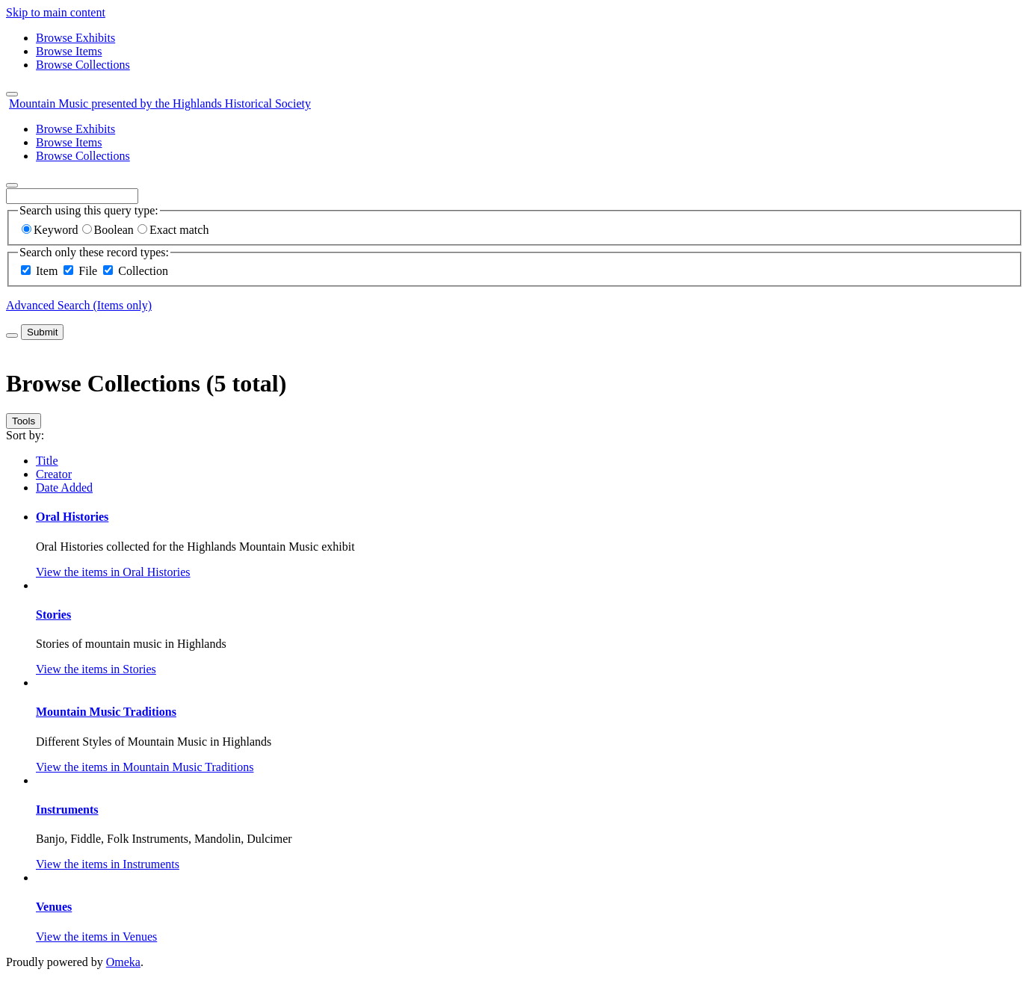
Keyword (50, 229)
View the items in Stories (96, 669)
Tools (23, 421)
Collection (143, 270)
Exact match (173, 229)
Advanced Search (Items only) (79, 305)
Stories (53, 614)
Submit (42, 332)
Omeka (123, 962)
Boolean (108, 229)
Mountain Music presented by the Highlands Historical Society (160, 103)
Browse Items (69, 51)
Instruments (67, 809)
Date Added (64, 487)
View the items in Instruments (107, 864)
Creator (54, 474)
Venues (54, 906)
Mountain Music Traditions (106, 711)
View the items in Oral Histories (113, 572)
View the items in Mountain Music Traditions (144, 767)
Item (47, 270)
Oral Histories (72, 516)
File (87, 270)
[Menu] (12, 94)
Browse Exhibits (75, 37)
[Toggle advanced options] (12, 335)
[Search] (12, 185)
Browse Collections (83, 64)
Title (47, 460)
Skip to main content (55, 12)
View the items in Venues (96, 936)
